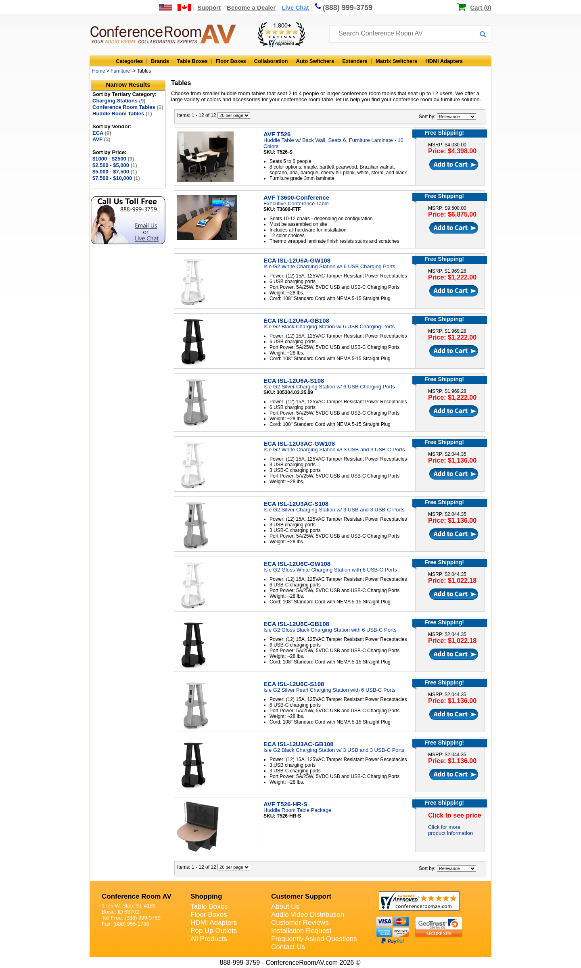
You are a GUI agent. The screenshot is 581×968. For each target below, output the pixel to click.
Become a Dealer (251, 7)
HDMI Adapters (444, 61)
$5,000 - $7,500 (114, 172)
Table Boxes (192, 61)
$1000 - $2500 (113, 159)
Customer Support (301, 896)
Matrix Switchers (396, 61)
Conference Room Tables (127, 107)
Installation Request (301, 931)
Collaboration (271, 61)
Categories (129, 61)
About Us (285, 906)
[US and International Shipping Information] (175, 7)
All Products (208, 939)
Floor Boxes (231, 61)
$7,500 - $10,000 (116, 178)
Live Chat (295, 7)
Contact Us (288, 947)
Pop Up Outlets (213, 931)
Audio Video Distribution (307, 914)
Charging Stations (118, 101)
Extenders (355, 61)
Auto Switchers (315, 61)
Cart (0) (480, 7)
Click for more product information (450, 830)
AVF (101, 139)
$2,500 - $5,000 (114, 165)
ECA (101, 133)
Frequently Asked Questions (314, 939)
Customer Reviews (300, 922)
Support (209, 7)
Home (98, 71)
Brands (160, 61)
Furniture (120, 71)
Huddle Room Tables (122, 114)
